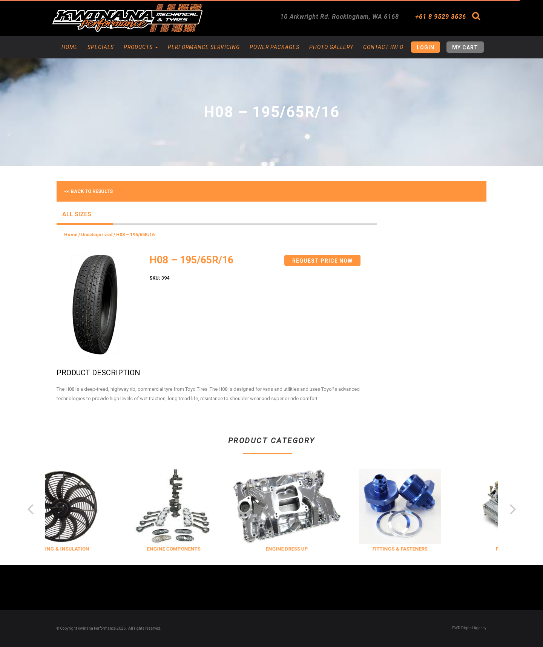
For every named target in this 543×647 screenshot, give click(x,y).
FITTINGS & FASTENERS (423, 549)
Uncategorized (96, 234)
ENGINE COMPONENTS (197, 549)
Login (425, 47)
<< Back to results (88, 191)
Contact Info (383, 47)
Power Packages (274, 47)
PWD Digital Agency (469, 628)
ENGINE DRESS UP (311, 549)
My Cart (465, 47)
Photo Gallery (331, 47)
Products (141, 47)
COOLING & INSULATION (84, 549)
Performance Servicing (204, 47)
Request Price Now (322, 261)
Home (69, 47)
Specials (100, 47)
